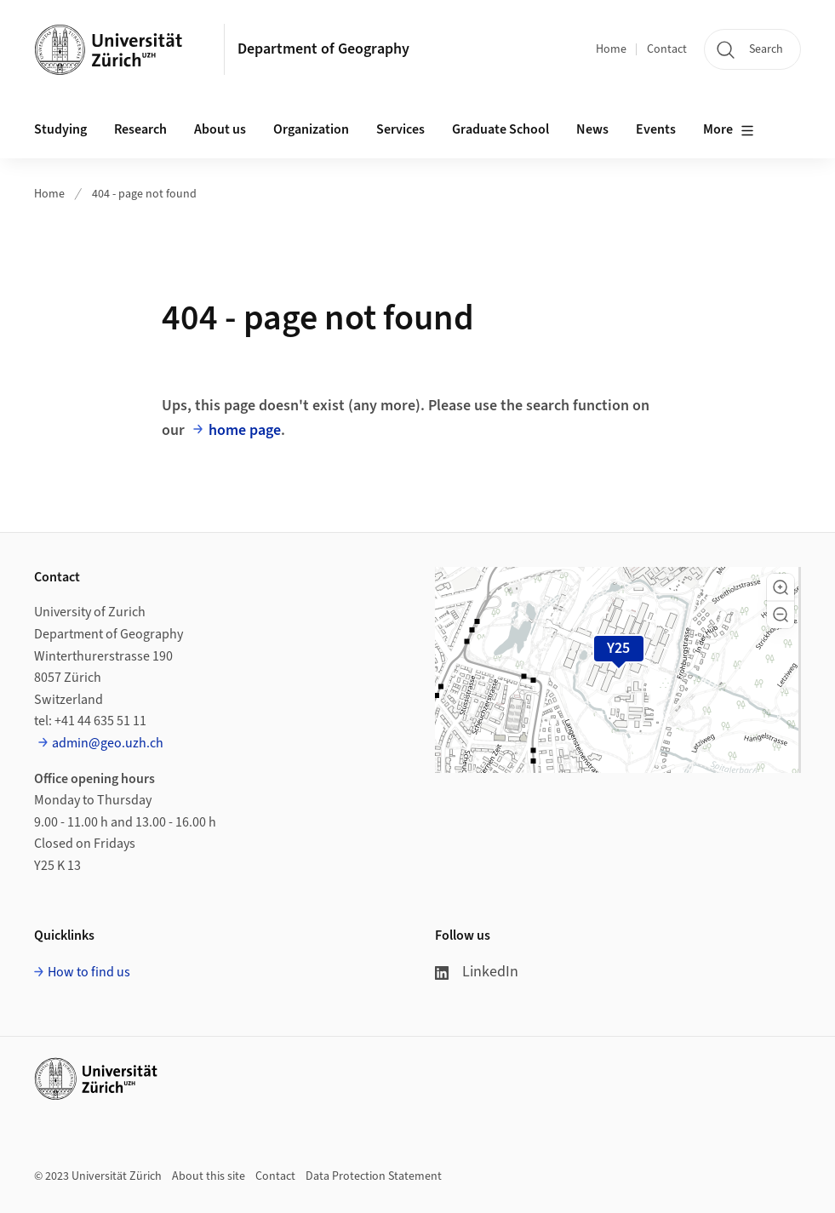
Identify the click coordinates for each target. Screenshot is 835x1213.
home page (245, 430)
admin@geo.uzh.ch (107, 743)
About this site (208, 1176)
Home (611, 49)
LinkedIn (476, 971)
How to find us (89, 972)
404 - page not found (144, 194)
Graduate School (500, 129)
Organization (311, 129)
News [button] (592, 129)
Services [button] (400, 129)
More (728, 130)
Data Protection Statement (374, 1176)
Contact (667, 49)
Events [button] (656, 129)
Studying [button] (60, 129)
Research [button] (140, 129)
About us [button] (220, 129)
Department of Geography (323, 49)
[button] (780, 587)
